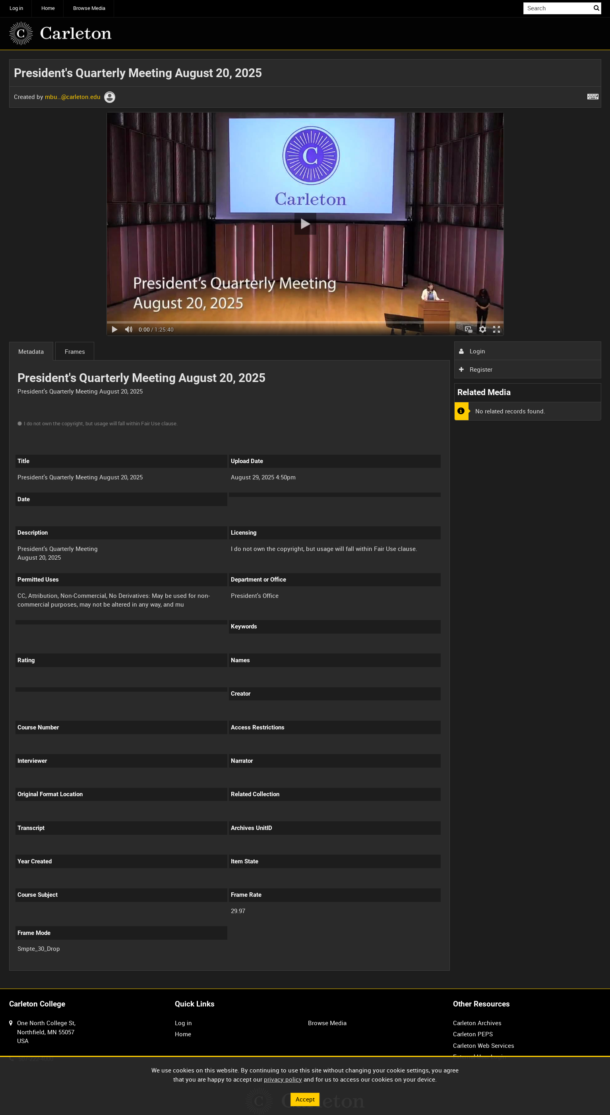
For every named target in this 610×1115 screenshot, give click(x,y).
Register (475, 369)
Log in (16, 8)
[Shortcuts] (592, 95)
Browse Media (89, 8)
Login (472, 351)
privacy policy (283, 1079)
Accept (305, 1099)
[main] (305, 519)
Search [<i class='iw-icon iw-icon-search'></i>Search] (596, 8)
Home (48, 8)
